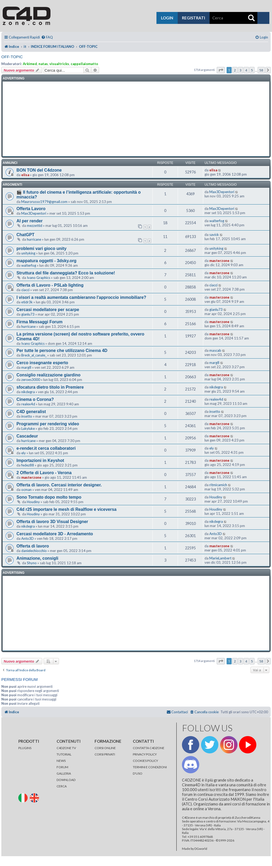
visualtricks (59, 64)
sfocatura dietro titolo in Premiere (50, 387)
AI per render (29, 221)
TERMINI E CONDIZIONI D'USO (150, 770)
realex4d (28, 404)
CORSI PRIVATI (105, 754)
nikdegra (28, 392)
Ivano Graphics (38, 277)
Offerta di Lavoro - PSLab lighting (49, 285)
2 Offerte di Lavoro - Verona (44, 472)
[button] (221, 70)
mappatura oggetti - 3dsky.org (46, 260)
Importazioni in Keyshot (40, 460)
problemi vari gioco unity (41, 248)
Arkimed (30, 64)
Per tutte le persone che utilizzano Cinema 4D (61, 350)
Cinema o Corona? (35, 399)
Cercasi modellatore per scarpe (47, 309)
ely (23, 453)
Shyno (32, 563)
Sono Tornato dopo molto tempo (48, 497)
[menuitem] (47, 37)
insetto (26, 416)
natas (43, 64)
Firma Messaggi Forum (39, 322)
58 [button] (261, 70)
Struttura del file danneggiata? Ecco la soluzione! (65, 273)
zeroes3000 (30, 379)
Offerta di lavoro (32, 546)
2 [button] (235, 70)
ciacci (25, 290)
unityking (28, 253)
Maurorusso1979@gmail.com (44, 201)
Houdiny (33, 502)
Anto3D (27, 538)
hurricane (34, 239)
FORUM (62, 767)
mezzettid (34, 225)
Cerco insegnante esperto (42, 362)
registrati (193, 17)
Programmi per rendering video (47, 424)
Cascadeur (27, 436)
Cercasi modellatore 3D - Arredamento (54, 534)
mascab (215, 350)
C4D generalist (31, 411)
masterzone (219, 260)
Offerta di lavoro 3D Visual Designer (52, 521)
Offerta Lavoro (30, 208)
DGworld (200, 849)
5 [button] (252, 70)
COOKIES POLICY (145, 761)
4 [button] (246, 70)
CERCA (62, 786)
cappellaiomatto (84, 64)
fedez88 (27, 465)
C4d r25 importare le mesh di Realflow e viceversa (66, 509)
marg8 (26, 367)
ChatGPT (25, 234)
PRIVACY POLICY (145, 754)
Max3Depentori (221, 192)
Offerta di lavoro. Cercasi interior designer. (59, 485)
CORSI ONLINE (105, 748)
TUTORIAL (64, 754)
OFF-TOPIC (12, 56)
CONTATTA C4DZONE (148, 748)
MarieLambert (220, 558)
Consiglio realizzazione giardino (48, 375)
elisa (25, 175)
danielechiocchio (34, 551)
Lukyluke (28, 428)
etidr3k (27, 302)
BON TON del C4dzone (39, 170)
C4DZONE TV (66, 748)
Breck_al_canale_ (33, 355)
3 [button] (240, 70)
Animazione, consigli (37, 558)
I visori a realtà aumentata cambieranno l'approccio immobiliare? (81, 297)
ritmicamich (218, 485)
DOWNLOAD (66, 780)
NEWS (61, 761)
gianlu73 (28, 314)
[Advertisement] (136, 119)
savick (214, 234)
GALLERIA (64, 773)
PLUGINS (24, 748)
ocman (26, 489)
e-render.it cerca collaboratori (46, 448)
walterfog (216, 221)
